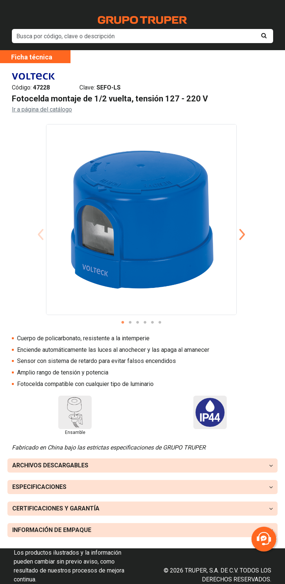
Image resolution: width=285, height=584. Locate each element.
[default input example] (142, 36)
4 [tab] (145, 322)
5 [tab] (152, 322)
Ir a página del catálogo (42, 109)
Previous (40, 225)
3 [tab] (137, 322)
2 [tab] (130, 322)
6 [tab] (160, 322)
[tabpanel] (141, 219)
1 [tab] (123, 322)
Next (242, 225)
